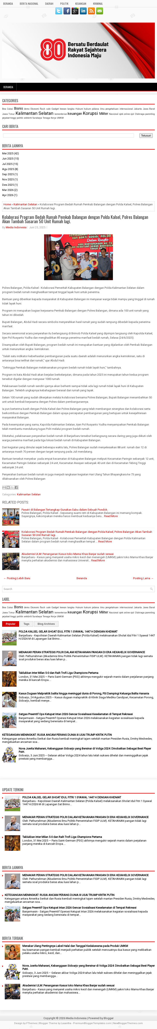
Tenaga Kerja (49, 118)
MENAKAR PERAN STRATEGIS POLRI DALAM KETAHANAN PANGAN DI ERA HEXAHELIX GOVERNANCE (82, 652)
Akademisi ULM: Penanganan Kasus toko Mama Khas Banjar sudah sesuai (68, 554)
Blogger (109, 1018)
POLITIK (64, 3)
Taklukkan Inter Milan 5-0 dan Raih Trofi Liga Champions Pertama (58, 672)
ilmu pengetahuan (109, 109)
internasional (126, 109)
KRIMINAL (98, 3)
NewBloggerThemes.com (128, 1023)
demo (26, 109)
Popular (10, 623)
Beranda (8, 87)
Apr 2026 (7, 195)
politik (20, 118)
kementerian (61, 114)
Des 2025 (8, 184)
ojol (132, 114)
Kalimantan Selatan (34, 113)
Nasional (113, 114)
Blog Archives (46, 623)
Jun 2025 (7, 158)
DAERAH (49, 3)
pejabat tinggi (9, 118)
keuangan (75, 114)
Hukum (79, 109)
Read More (111, 516)
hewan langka (67, 109)
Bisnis (18, 109)
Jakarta (138, 109)
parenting (150, 114)
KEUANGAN (80, 3)
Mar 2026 (8, 190)
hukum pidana (91, 109)
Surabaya (37, 118)
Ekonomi (35, 109)
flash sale (45, 109)
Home (7, 204)
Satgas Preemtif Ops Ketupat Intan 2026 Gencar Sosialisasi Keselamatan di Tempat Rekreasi (76, 714)
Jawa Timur (8, 114)
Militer (103, 114)
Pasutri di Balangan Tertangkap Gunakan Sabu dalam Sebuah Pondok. (65, 509)
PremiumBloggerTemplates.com (92, 1023)
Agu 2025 (8, 169)
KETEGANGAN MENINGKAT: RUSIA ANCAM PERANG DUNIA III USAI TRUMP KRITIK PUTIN (57, 734)
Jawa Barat (149, 109)
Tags (26, 623)
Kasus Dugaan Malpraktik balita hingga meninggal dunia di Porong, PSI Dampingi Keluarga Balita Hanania (84, 693)
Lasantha (66, 1023)
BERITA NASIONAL (29, 3)
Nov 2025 (8, 179)
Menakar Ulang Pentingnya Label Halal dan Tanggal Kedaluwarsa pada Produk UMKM (75, 946)
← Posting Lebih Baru (16, 578)
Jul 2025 (7, 164)
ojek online (124, 114)
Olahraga (140, 114)
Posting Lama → (143, 578)
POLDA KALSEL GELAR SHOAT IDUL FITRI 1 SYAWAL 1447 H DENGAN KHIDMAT (68, 631)
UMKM (60, 118)
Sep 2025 (8, 174)
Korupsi (90, 113)
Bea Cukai (7, 109)
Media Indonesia (16, 227)
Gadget (55, 109)
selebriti (28, 118)
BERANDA (8, 3)
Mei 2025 (7, 153)
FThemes (31, 1023)
